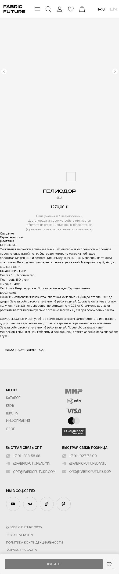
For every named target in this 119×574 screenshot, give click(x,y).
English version (19, 535)
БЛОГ (10, 429)
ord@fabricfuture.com (90, 472)
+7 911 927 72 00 (83, 456)
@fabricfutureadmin (31, 463)
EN (113, 9)
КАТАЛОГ (13, 398)
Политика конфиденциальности (34, 542)
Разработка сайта (21, 550)
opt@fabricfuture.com (34, 472)
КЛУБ (10, 405)
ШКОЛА (12, 413)
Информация (18, 421)
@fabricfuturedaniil (87, 463)
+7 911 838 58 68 (26, 456)
